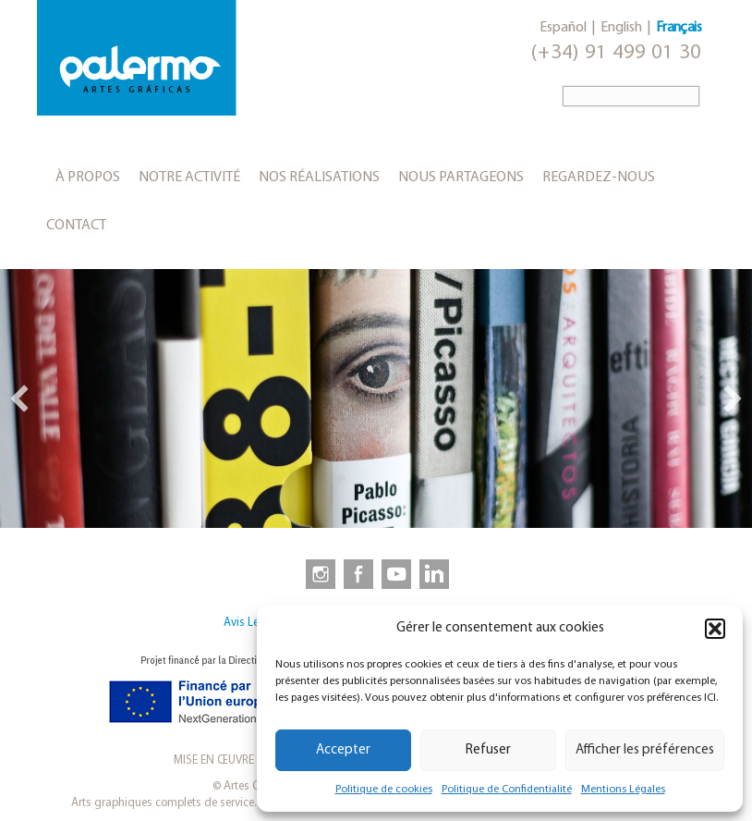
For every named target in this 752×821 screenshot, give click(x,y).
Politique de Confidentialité (507, 789)
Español (563, 27)
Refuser (488, 750)
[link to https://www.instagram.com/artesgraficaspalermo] (316, 573)
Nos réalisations (319, 177)
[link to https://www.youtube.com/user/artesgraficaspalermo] (396, 573)
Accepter (343, 750)
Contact (76, 225)
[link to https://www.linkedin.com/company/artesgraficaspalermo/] (436, 573)
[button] (715, 628)
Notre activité (189, 177)
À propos (87, 177)
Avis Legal (249, 623)
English (621, 27)
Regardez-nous (598, 177)
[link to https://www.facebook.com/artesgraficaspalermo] (356, 573)
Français (678, 27)
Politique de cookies (383, 789)
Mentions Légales (623, 789)
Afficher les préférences (645, 750)
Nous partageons (461, 177)
